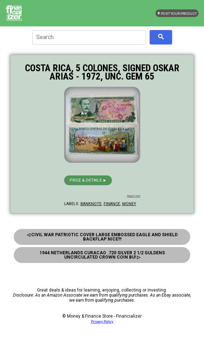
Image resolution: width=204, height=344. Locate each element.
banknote (90, 203)
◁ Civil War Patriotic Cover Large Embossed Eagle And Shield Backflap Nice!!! (102, 237)
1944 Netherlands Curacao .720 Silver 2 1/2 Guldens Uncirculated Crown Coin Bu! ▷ (102, 255)
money (129, 203)
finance (112, 203)
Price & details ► (88, 180)
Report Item (133, 196)
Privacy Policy (102, 321)
